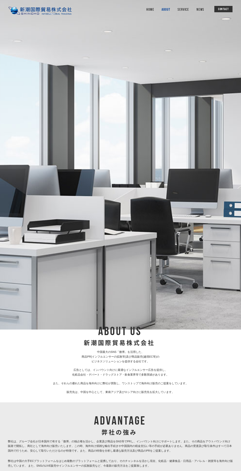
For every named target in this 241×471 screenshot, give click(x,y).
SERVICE (183, 9)
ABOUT (166, 9)
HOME (150, 9)
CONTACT (223, 9)
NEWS (200, 9)
